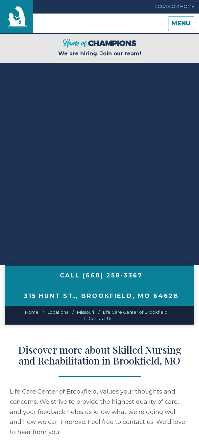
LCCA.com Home (174, 6)
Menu (182, 25)
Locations (57, 312)
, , (101, 296)
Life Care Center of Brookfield (135, 312)
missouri (85, 312)
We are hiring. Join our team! (99, 48)
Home (31, 312)
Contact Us (100, 318)
